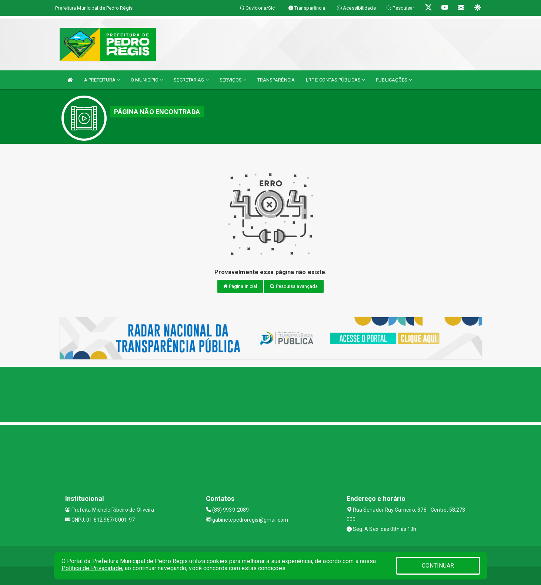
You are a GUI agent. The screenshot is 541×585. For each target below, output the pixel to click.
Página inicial (240, 286)
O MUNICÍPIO (147, 80)
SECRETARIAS (191, 80)
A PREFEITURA (102, 80)
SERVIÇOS (233, 80)
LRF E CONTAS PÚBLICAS (335, 80)
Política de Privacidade (91, 568)
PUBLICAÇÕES (393, 80)
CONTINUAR (438, 565)
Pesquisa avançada (294, 286)
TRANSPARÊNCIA (276, 80)
